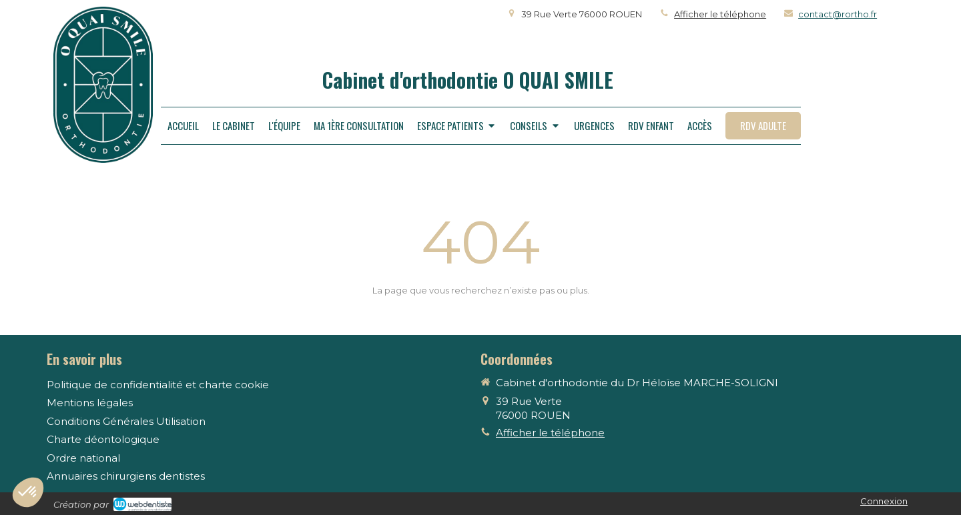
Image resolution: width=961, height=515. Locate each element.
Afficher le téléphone (720, 14)
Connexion (884, 501)
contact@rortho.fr (837, 14)
